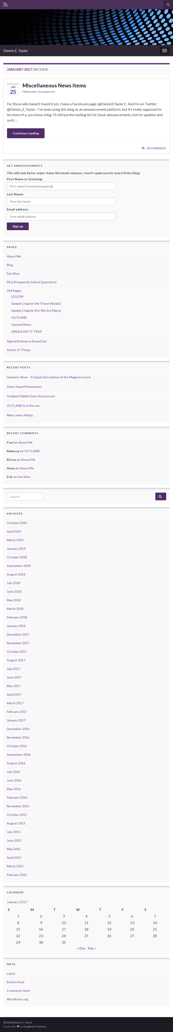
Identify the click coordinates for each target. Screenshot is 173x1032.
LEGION (17, 296)
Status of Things (19, 350)
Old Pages (14, 291)
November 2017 (18, 643)
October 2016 (17, 746)
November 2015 (18, 806)
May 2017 (14, 686)
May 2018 (14, 600)
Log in (11, 973)
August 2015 (16, 823)
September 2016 (19, 754)
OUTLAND (19, 317)
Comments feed (18, 990)
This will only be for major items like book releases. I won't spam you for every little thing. (73, 173)
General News (21, 324)
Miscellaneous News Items (54, 85)
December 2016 (18, 729)
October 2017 (17, 651)
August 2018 (16, 574)
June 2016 (14, 780)
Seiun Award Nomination (24, 386)
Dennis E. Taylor (15, 50)
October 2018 (17, 557)
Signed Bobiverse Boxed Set (27, 341)
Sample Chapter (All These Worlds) (36, 303)
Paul (10, 442)
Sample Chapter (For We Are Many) (36, 310)
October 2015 (17, 815)
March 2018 (15, 609)
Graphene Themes (34, 1026)
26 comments (156, 148)
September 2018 (19, 566)
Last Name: (15, 194)
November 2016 (18, 737)
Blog (10, 265)
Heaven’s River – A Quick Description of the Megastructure (49, 377)
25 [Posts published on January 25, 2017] (86, 936)
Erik (10, 477)
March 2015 (15, 866)
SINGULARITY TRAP (26, 331)
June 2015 (14, 840)
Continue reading (26, 133)
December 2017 (18, 634)
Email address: (18, 209)
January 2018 (16, 626)
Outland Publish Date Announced (31, 396)
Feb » (92, 948)
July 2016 (13, 772)
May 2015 (14, 849)
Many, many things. (20, 415)
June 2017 (14, 677)
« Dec (81, 948)
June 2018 (14, 591)
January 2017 (16, 720)
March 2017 (15, 703)
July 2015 (13, 832)
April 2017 (14, 694)
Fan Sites (13, 273)
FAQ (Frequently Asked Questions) (32, 282)
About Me (14, 256)
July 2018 (13, 583)
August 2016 (16, 763)
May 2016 (14, 789)
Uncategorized (46, 91)
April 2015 (14, 857)
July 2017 (13, 669)
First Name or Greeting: (25, 179)
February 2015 (17, 875)
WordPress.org (17, 999)
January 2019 (16, 548)
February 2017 (17, 712)
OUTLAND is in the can (23, 405)
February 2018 (17, 617)
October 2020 (17, 523)
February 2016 (17, 797)
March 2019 (15, 540)
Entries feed (15, 982)
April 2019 (14, 531)
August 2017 (16, 660)
